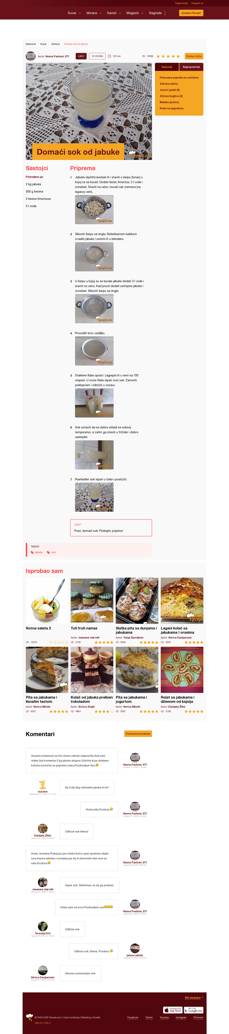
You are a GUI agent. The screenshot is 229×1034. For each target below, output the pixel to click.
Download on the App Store (173, 1010)
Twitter (149, 1017)
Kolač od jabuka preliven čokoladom (92, 680)
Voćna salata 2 (47, 611)
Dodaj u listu (194, 56)
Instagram (181, 1017)
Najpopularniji (191, 66)
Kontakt (96, 1017)
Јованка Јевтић (42, 889)
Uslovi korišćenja (71, 1017)
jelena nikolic (135, 955)
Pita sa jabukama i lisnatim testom (47, 680)
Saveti (111, 13)
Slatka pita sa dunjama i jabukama (137, 611)
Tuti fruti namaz (92, 611)
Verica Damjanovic (43, 977)
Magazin (132, 13)
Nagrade (155, 13)
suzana (42, 791)
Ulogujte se (197, 3)
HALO (47, 1022)
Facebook (132, 1017)
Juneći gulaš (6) (170, 89)
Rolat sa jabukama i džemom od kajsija (182, 680)
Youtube (164, 1017)
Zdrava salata (169, 83)
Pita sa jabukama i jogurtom (137, 680)
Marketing (86, 1017)
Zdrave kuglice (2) (171, 95)
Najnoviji (167, 66)
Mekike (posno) (169, 102)
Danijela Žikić (42, 835)
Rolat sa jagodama (171, 108)
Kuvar (72, 13)
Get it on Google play (193, 1010)
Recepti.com (44, 11)
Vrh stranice (193, 997)
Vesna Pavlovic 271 (57, 56)
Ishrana (91, 13)
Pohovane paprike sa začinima (179, 77)
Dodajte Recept (191, 12)
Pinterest (198, 1017)
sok (53, 552)
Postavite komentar (138, 733)
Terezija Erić (43, 933)
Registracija (181, 3)
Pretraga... (171, 13)
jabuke (39, 552)
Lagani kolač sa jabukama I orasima (182, 611)
